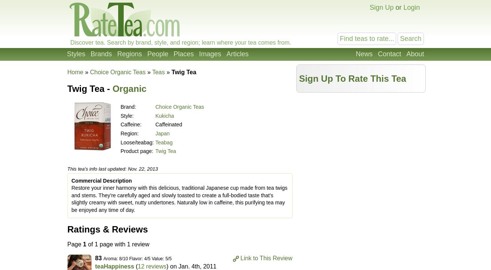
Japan (162, 133)
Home (76, 72)
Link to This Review (266, 258)
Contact (389, 54)
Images (210, 54)
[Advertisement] (361, 148)
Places (184, 54)
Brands (101, 54)
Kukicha (164, 116)
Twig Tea (165, 151)
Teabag (164, 143)
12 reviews (152, 266)
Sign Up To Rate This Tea (352, 79)
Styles (76, 54)
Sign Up (381, 7)
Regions (129, 54)
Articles (238, 54)
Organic (130, 89)
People (157, 54)
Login (411, 7)
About (415, 54)
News (364, 54)
